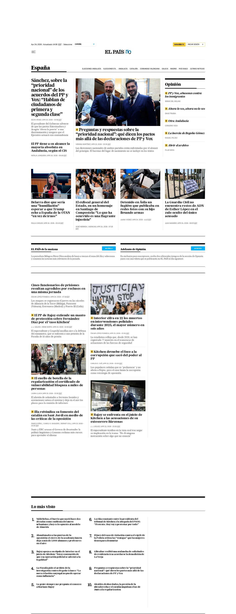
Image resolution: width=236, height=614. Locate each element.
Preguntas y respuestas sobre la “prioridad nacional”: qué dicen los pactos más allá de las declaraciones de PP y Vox (115, 134)
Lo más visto (43, 506)
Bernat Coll (66, 424)
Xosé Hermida (81, 227)
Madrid (173, 69)
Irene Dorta (47, 327)
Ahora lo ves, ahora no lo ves (185, 109)
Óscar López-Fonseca (40, 297)
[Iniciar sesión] (195, 44)
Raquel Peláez (171, 138)
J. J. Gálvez (35, 327)
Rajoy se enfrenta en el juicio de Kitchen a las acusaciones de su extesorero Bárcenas (116, 418)
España (40, 68)
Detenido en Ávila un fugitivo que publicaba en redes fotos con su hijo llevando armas (139, 207)
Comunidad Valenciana (150, 69)
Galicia (165, 69)
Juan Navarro (171, 223)
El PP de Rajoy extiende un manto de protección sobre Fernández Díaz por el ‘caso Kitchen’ (58, 319)
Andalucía (123, 69)
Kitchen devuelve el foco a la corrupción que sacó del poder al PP (116, 355)
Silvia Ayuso (36, 120)
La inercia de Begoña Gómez (185, 133)
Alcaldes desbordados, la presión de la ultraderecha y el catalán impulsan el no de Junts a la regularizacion (117, 587)
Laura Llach (36, 393)
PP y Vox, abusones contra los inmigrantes (183, 95)
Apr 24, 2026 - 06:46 (57, 156)
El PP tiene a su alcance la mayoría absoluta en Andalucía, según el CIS (50, 147)
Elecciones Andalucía (91, 69)
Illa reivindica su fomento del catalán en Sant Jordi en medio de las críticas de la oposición (57, 416)
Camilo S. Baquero (51, 424)
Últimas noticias (197, 69)
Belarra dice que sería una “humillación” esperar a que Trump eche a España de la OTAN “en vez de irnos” (50, 209)
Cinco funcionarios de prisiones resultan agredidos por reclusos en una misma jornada (58, 289)
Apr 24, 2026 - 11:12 (141, 220)
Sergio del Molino (172, 101)
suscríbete (179, 44)
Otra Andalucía (177, 121)
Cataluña (134, 69)
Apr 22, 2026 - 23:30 (112, 363)
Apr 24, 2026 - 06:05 (187, 223)
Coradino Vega (171, 126)
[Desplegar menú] (33, 52)
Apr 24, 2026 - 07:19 (60, 297)
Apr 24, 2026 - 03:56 (52, 120)
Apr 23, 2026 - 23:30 (101, 144)
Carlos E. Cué (96, 363)
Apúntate (198, 248)
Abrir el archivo (177, 145)
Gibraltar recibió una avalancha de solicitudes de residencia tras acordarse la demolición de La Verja (119, 554)
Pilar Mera (169, 150)
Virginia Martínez (83, 144)
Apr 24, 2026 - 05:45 (53, 223)
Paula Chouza (37, 223)
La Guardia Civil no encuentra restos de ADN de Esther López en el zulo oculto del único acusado (184, 209)
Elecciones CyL (109, 69)
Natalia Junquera (38, 156)
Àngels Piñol (36, 424)
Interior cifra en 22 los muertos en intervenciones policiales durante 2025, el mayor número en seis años (117, 323)
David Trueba (170, 114)
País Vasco (183, 69)
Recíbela (109, 248)
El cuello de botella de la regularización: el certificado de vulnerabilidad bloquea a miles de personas (57, 383)
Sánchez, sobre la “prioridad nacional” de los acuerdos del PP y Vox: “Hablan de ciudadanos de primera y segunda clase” (49, 98)
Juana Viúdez (125, 220)
